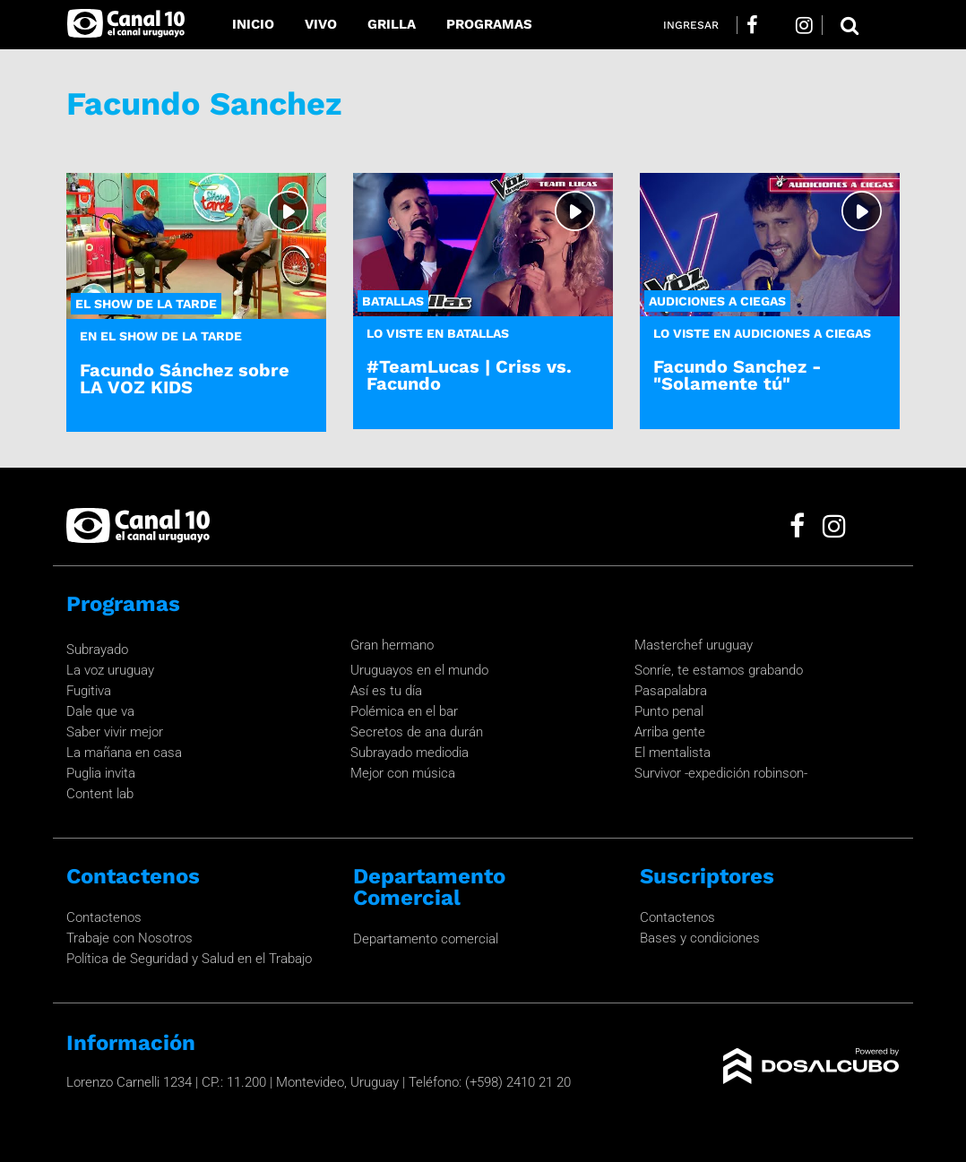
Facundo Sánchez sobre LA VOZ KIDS (184, 378)
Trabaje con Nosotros (129, 938)
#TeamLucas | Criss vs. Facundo (469, 375)
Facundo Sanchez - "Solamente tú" (737, 375)
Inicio (253, 24)
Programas (489, 24)
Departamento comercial (425, 939)
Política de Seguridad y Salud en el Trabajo (189, 959)
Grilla (391, 24)
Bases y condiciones (700, 938)
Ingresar (691, 25)
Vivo (321, 24)
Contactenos (104, 917)
